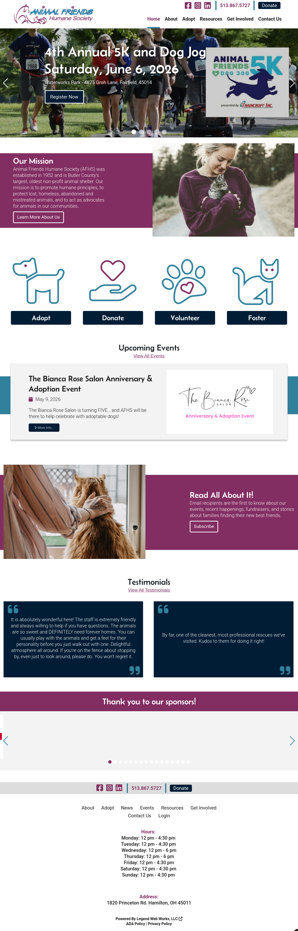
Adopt (188, 19)
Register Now (64, 97)
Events (147, 807)
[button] (133, 132)
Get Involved (240, 19)
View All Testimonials (149, 588)
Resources (211, 19)
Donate (269, 5)
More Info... (44, 426)
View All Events (149, 354)
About (171, 19)
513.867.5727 (235, 5)
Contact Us (270, 19)
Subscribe (204, 525)
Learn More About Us (39, 217)
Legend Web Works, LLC (159, 917)
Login (164, 814)
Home (153, 19)
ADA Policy (135, 922)
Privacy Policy (160, 922)
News (127, 807)
